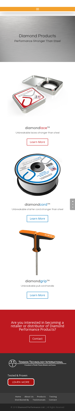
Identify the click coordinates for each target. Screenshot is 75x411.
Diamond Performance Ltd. (31, 407)
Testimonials (39, 399)
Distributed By (22, 399)
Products (41, 396)
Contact (37, 338)
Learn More (37, 142)
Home (18, 396)
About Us (29, 396)
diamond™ (37, 128)
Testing (53, 396)
